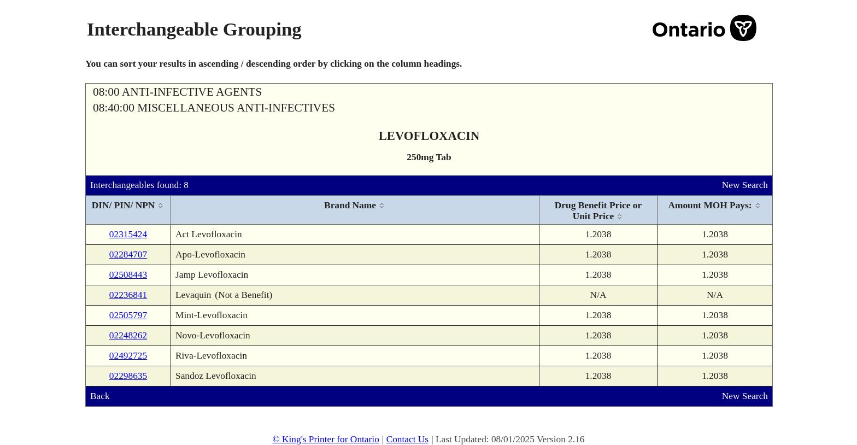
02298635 (128, 376)
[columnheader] (128, 210)
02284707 (128, 254)
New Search (745, 185)
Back (100, 396)
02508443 (128, 275)
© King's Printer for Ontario (325, 439)
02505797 (128, 315)
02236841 (128, 295)
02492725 (128, 355)
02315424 (128, 234)
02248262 (128, 335)
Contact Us (407, 439)
